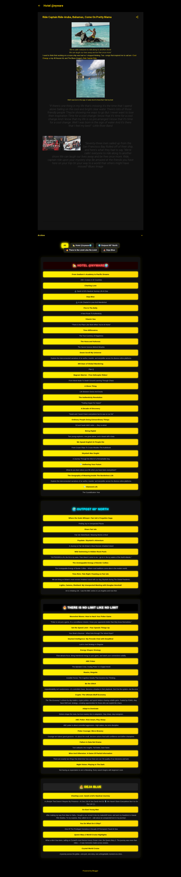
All (65, 245)
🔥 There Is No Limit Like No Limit (81, 250)
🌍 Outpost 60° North (107, 245)
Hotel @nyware (53, 5)
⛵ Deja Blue (109, 250)
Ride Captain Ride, (90, 58)
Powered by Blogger (90, 871)
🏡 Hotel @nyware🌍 (82, 245)
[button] (137, 17)
